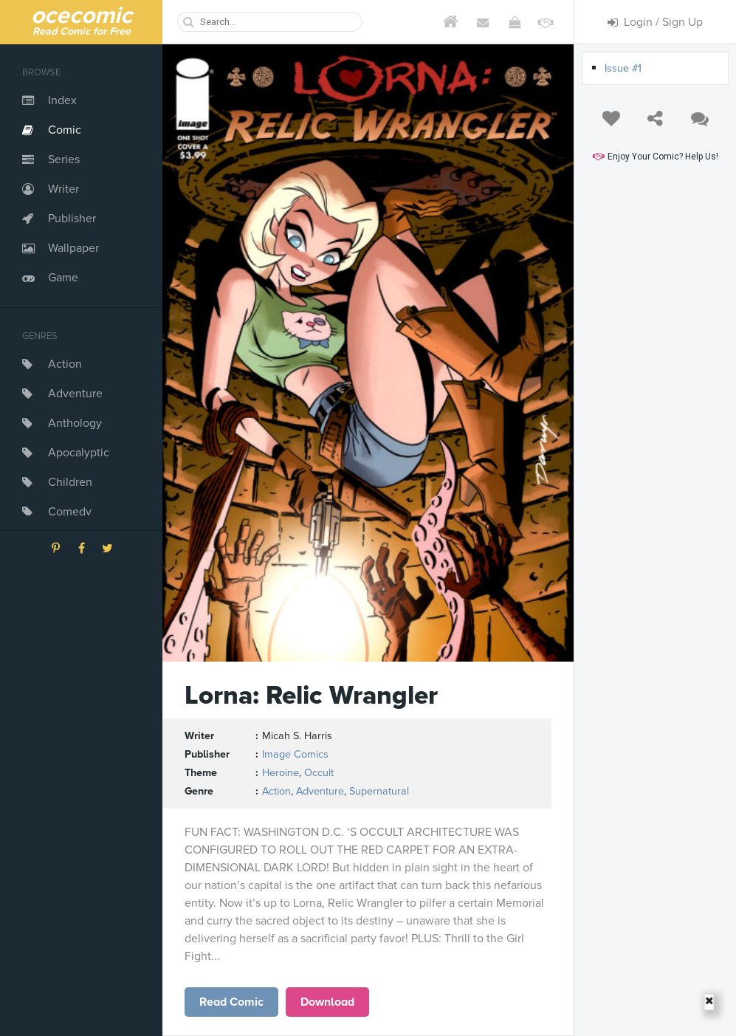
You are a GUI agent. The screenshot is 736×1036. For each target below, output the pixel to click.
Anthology (75, 423)
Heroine (280, 772)
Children (70, 482)
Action (65, 364)
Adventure (75, 393)
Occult (319, 772)
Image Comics (295, 754)
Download (327, 1002)
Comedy (70, 511)
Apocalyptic (78, 452)
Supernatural (379, 791)
